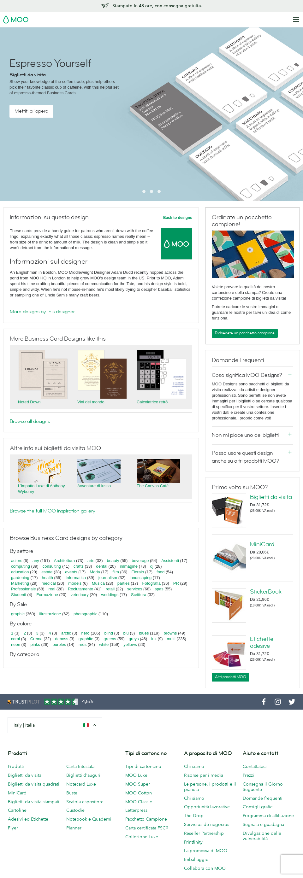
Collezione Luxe (141, 837)
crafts (79, 566)
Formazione (47, 594)
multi (171, 638)
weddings (109, 594)
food (160, 572)
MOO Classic (138, 802)
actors (16, 560)
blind (108, 633)
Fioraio (138, 572)
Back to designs (177, 218)
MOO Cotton (138, 793)
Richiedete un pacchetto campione (245, 333)
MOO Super (137, 784)
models (74, 583)
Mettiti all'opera (31, 111)
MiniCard (262, 544)
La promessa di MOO (205, 850)
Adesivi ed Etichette (28, 819)
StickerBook (266, 591)
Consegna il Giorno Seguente (263, 786)
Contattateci (255, 766)
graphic (18, 614)
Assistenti (170, 560)
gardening (20, 577)
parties (123, 583)
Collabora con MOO (205, 868)
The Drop (194, 815)
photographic (85, 614)
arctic (66, 633)
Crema (36, 638)
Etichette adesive (261, 642)
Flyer (13, 828)
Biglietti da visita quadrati (33, 784)
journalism (107, 577)
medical (49, 583)
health (47, 577)
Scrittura (138, 594)
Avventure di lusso (94, 485)
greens (110, 638)
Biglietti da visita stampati (33, 802)
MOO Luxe (136, 775)
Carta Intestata (80, 766)
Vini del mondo (90, 402)
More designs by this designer (42, 311)
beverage (140, 560)
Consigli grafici (258, 807)
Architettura (64, 560)
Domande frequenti (262, 798)
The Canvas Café (153, 485)
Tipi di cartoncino (143, 766)
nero (85, 633)
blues (144, 633)
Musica (99, 583)
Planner (73, 828)
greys (134, 638)
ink (154, 638)
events (71, 572)
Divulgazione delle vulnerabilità (262, 835)
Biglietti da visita (271, 497)
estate (46, 572)
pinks (35, 644)
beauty (113, 560)
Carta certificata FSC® (146, 828)
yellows (130, 644)
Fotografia (151, 583)
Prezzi (248, 775)
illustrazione (50, 614)
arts (90, 560)
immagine (129, 566)
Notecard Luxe (81, 784)
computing (20, 566)
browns (170, 633)
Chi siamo (194, 766)
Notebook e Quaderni (88, 819)
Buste (71, 793)
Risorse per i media (203, 775)
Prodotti (16, 766)
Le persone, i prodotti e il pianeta (210, 786)
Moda (95, 572)
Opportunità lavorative (207, 807)
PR (176, 583)
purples (59, 644)
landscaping (141, 577)
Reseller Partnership (204, 833)
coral (15, 638)
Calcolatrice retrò (152, 402)
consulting (52, 566)
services (134, 589)
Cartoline (17, 810)
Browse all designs (30, 421)
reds (82, 644)
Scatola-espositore (85, 802)
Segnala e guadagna (263, 824)
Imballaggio (196, 859)
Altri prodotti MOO (230, 676)
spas (159, 589)
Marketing (20, 583)
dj (151, 566)
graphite (86, 638)
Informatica (76, 577)
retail (110, 589)
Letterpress (136, 810)
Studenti (18, 594)
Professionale (23, 589)
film (116, 572)
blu (125, 633)
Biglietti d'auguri (83, 775)
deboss (61, 638)
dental (101, 566)
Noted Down (29, 402)
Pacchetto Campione (146, 819)
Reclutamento (80, 589)
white (104, 644)
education (20, 572)
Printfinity (193, 842)
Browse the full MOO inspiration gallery (52, 510)
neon (15, 644)
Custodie (75, 810)
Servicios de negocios (206, 824)
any (36, 560)
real (52, 589)
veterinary (80, 594)
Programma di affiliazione (268, 815)
